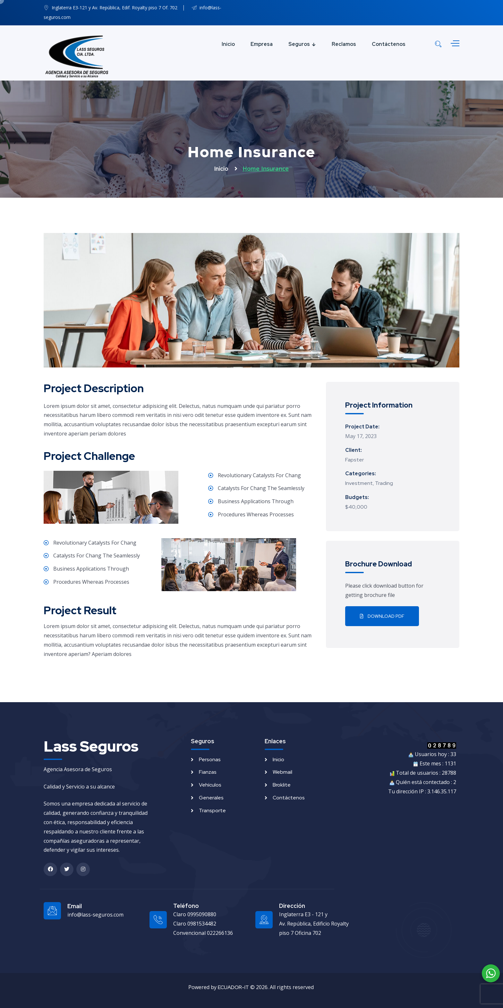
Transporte (212, 810)
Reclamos (344, 44)
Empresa (262, 44)
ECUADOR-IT (233, 987)
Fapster (354, 459)
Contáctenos (388, 44)
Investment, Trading (369, 483)
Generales (211, 797)
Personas (210, 759)
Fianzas (208, 772)
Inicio (228, 44)
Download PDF (382, 616)
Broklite (282, 784)
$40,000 (356, 507)
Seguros (299, 44)
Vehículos (210, 784)
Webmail (282, 772)
